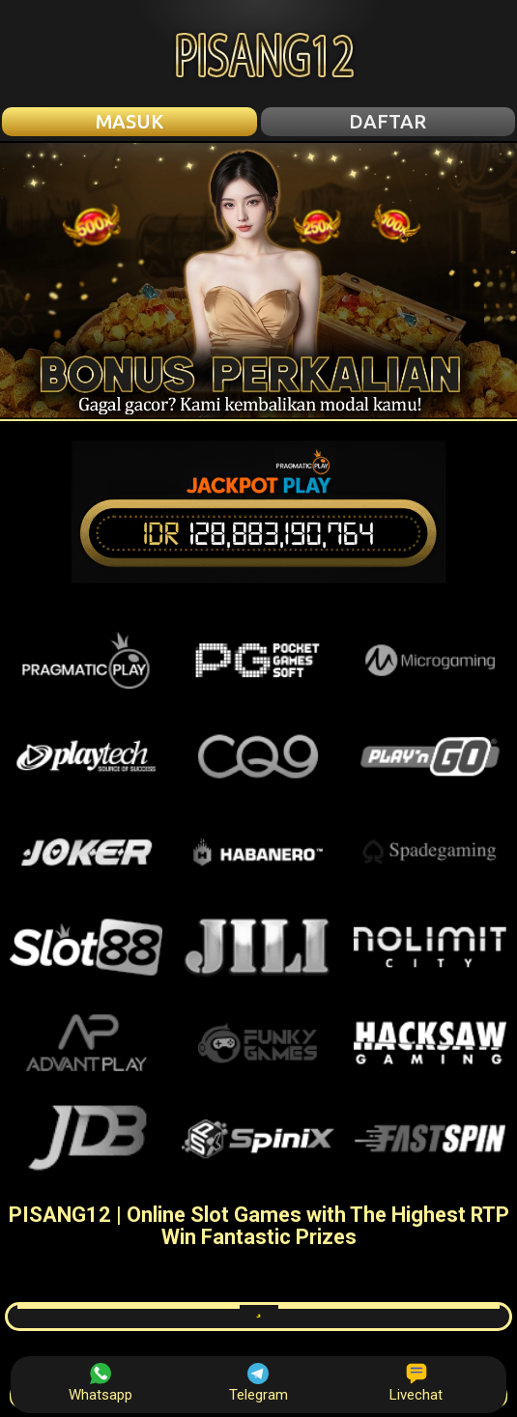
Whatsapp (100, 1383)
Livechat (416, 1383)
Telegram (258, 1383)
